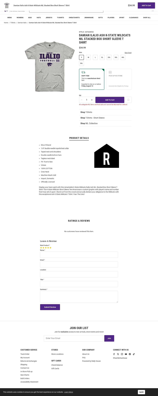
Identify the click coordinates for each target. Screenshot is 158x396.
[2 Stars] (43, 248)
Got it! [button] (141, 392)
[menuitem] (9, 17)
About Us (85, 354)
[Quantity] (86, 100)
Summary (43, 289)
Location (43, 270)
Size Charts (24, 375)
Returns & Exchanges (28, 361)
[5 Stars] (50, 248)
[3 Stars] (46, 248)
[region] (79, 169)
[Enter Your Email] (73, 338)
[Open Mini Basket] (152, 9)
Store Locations (57, 354)
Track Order (135, 2)
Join (109, 338)
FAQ (83, 358)
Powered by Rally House (91, 361)
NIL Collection (89, 123)
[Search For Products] (59, 10)
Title (41, 279)
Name (42, 250)
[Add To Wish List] (128, 100)
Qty (80, 95)
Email (42, 260)
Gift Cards (55, 368)
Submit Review (50, 307)
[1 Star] (41, 248)
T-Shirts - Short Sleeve (92, 118)
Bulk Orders (24, 378)
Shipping (23, 365)
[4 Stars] (48, 248)
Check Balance (57, 365)
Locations (150, 2)
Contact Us (24, 368)
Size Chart (128, 53)
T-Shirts (86, 112)
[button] (125, 10)
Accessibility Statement (29, 382)
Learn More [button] (68, 392)
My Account (25, 358)
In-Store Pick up (26, 371)
